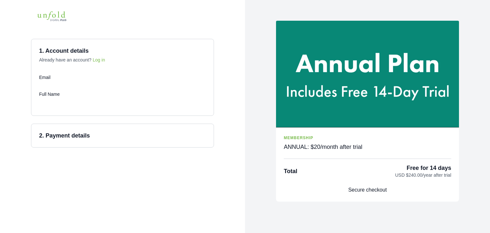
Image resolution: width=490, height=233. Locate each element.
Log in (99, 59)
